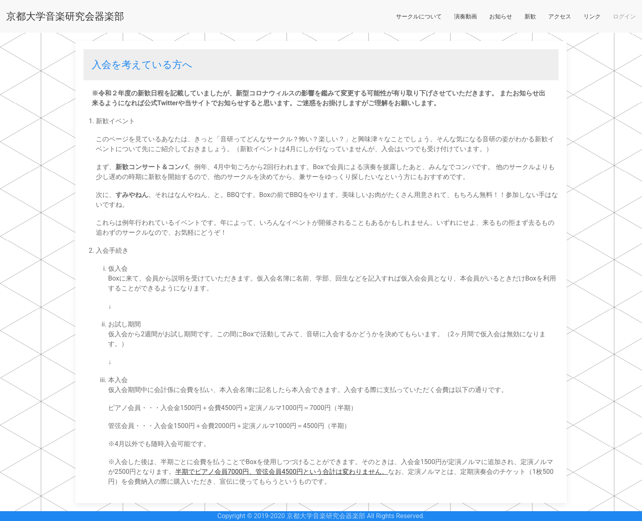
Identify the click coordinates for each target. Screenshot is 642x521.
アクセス (559, 16)
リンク (592, 16)
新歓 (530, 16)
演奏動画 (465, 16)
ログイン (624, 16)
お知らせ (500, 16)
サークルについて (419, 16)
